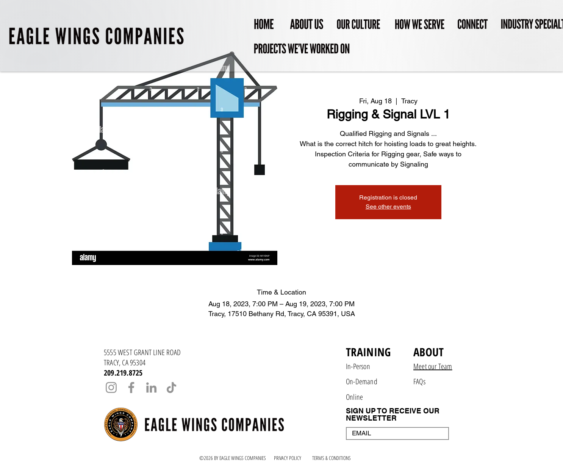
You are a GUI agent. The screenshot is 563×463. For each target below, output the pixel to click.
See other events (388, 206)
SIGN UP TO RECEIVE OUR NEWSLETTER (392, 414)
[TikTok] (171, 387)
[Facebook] (131, 387)
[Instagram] (111, 387)
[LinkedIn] (151, 387)
